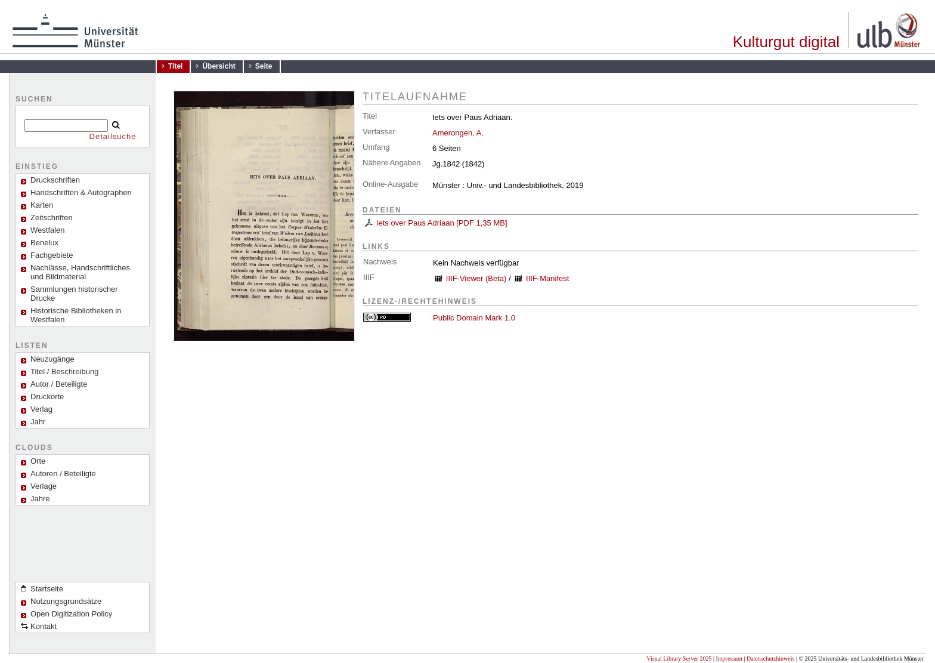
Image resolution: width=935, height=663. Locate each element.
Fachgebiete (51, 255)
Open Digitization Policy (71, 613)
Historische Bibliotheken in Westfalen (75, 315)
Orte (37, 461)
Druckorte (47, 396)
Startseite (46, 588)
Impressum (729, 658)
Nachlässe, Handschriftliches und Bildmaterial (80, 272)
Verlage (43, 486)
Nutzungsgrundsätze (65, 601)
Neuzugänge (52, 358)
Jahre (40, 498)
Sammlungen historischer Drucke (74, 294)
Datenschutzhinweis (771, 658)
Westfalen (47, 230)
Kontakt (43, 626)
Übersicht (218, 66)
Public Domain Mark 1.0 (474, 317)
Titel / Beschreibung (64, 371)
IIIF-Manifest (547, 278)
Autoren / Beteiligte (63, 473)
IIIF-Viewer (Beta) (476, 278)
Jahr (37, 421)
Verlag (41, 409)
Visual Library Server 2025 (678, 658)
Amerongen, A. (458, 132)
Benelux (44, 242)
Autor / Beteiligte (58, 384)
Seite (264, 66)
